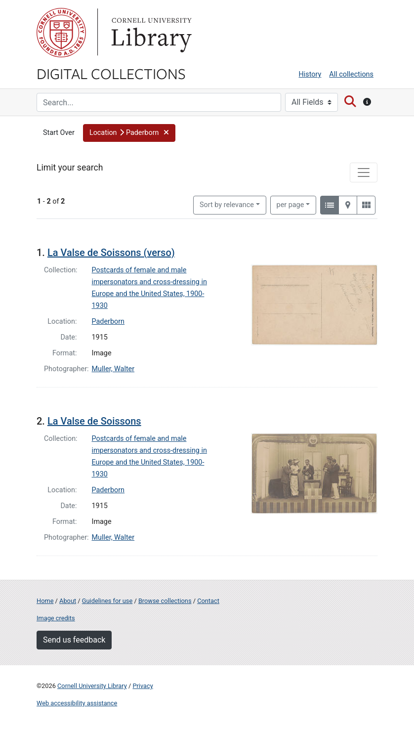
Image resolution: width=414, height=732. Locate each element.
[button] (129, 133)
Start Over (59, 133)
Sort (227, 205)
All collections (351, 74)
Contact (208, 600)
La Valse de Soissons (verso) (111, 252)
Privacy (142, 685)
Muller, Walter (113, 369)
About (67, 600)
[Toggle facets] (363, 172)
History (310, 74)
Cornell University (61, 32)
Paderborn (108, 321)
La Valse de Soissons (94, 421)
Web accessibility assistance (77, 703)
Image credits (56, 618)
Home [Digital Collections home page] (45, 600)
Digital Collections (111, 73)
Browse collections (165, 600)
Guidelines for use (107, 600)
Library (150, 32)
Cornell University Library (92, 685)
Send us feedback (74, 640)
